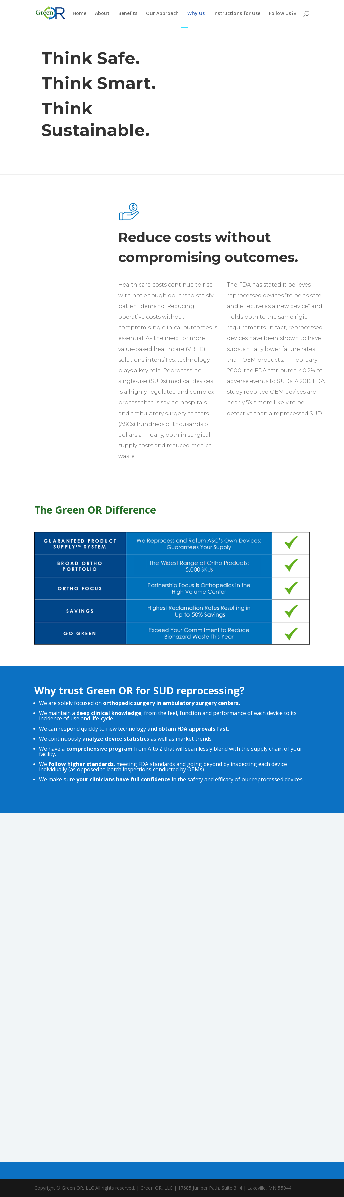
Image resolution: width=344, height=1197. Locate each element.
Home (79, 13)
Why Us (196, 13)
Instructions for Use (236, 13)
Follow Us (282, 13)
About (102, 13)
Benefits (127, 13)
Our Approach (162, 13)
